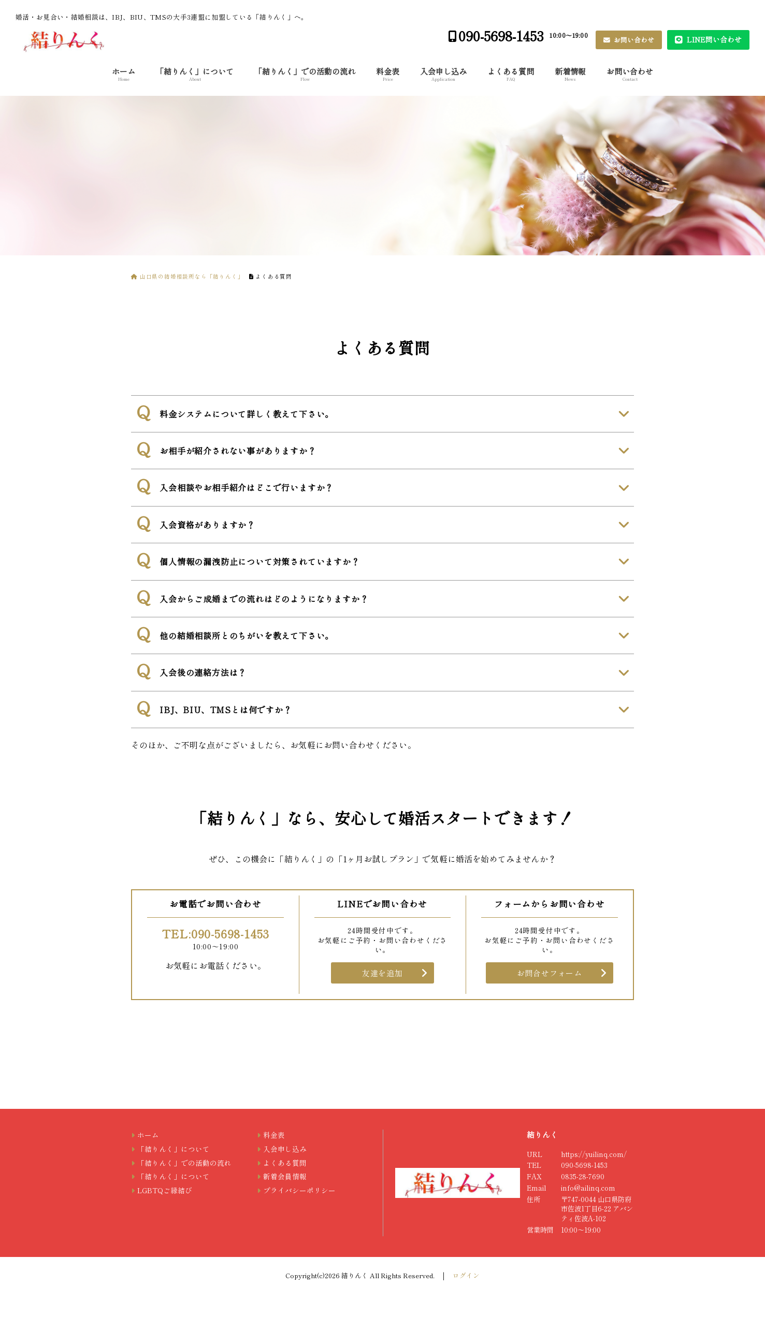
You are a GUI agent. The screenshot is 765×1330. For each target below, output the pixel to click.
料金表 (387, 74)
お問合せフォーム (549, 972)
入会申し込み (443, 74)
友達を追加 (382, 972)
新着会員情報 (285, 1176)
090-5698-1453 (501, 35)
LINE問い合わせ (713, 39)
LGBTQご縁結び (164, 1190)
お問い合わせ (633, 40)
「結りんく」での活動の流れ (304, 74)
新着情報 (570, 74)
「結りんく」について (195, 74)
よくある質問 (510, 74)
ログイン (466, 1275)
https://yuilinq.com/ (594, 1154)
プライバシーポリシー (299, 1190)
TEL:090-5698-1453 (216, 933)
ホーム (123, 74)
